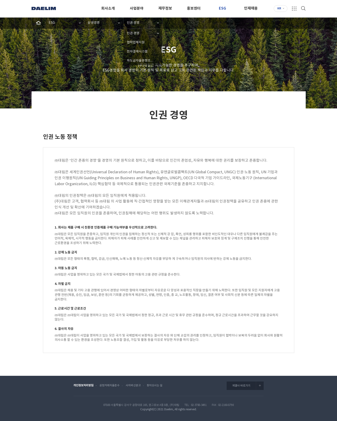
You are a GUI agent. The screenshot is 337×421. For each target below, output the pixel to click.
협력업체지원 (136, 42)
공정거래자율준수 (109, 385)
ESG (222, 8)
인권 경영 (133, 23)
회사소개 (108, 8)
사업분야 (136, 8)
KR (279, 8)
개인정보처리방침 (83, 385)
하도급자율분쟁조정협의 (143, 61)
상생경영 (94, 23)
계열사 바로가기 (248, 386)
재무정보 (165, 8)
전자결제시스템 (137, 51)
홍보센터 (194, 8)
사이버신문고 (133, 385)
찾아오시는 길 (154, 385)
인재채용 (251, 8)
